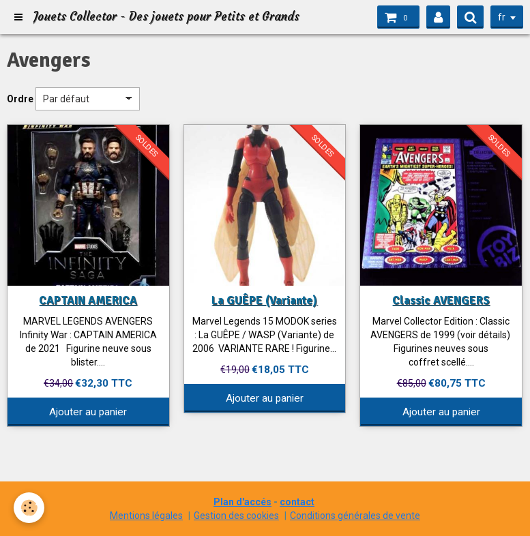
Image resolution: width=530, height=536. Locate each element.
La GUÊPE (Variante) (264, 300)
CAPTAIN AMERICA (88, 300)
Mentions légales (146, 515)
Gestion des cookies (236, 515)
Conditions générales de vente (355, 515)
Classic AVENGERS (441, 300)
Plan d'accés (242, 501)
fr (501, 17)
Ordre (20, 98)
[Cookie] (29, 507)
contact (297, 501)
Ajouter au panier (88, 412)
